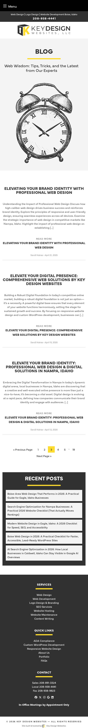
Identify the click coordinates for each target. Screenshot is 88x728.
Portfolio (44, 656)
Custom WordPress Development (44, 644)
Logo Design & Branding (44, 602)
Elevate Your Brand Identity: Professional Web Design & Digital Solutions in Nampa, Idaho (44, 367)
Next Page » (44, 456)
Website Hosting (44, 610)
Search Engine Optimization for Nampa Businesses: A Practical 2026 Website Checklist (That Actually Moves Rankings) (40, 510)
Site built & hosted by (44, 725)
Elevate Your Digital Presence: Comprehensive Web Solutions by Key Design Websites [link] (44, 330)
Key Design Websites (32, 721)
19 (74, 449)
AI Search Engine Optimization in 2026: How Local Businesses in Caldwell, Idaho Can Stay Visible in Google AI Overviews (42, 553)
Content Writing (44, 618)
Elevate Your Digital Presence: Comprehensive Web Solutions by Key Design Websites (44, 279)
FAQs (44, 660)
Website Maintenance (44, 614)
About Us (44, 652)
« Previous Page (22, 449)
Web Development (44, 598)
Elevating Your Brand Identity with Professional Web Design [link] (44, 243)
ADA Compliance (44, 640)
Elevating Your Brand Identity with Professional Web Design (44, 190)
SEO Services (44, 606)
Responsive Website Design (44, 648)
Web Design (44, 594)
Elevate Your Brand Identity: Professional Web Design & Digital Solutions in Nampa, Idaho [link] (44, 417)
